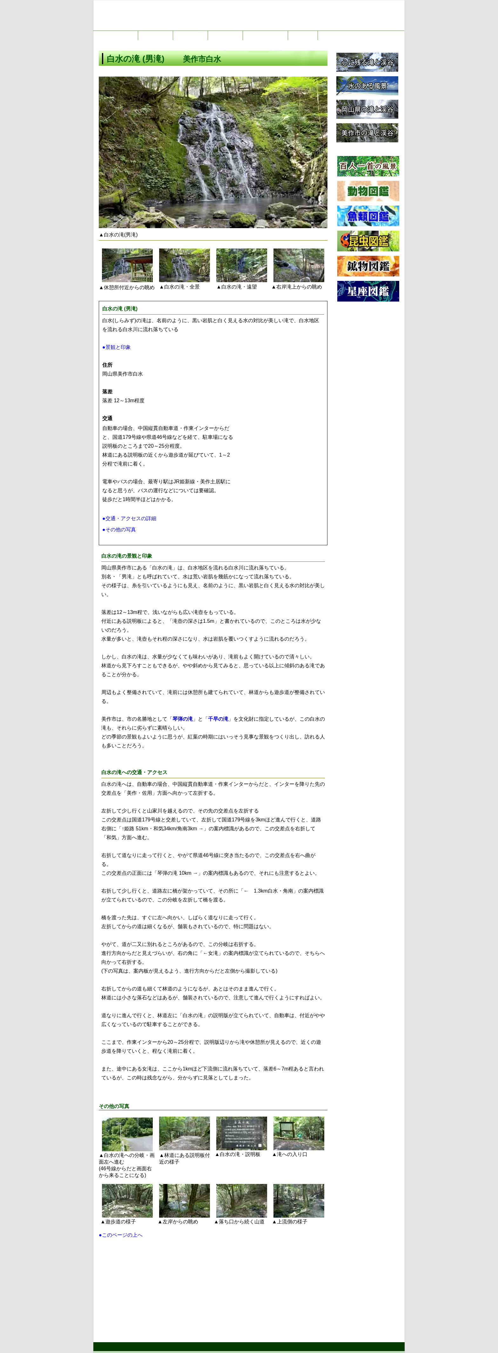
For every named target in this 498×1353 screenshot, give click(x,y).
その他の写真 (114, 1106)
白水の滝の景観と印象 (126, 556)
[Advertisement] (213, 1287)
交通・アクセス (134, 772)
